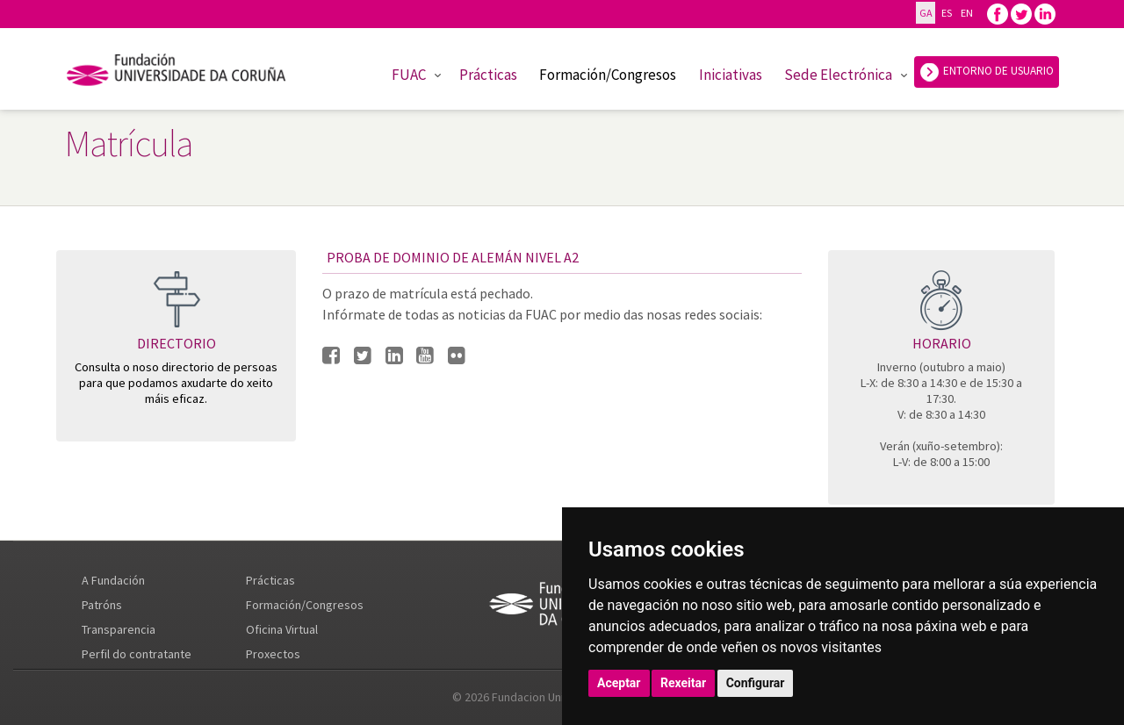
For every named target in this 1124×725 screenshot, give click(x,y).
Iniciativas (730, 74)
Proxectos (273, 654)
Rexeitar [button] (683, 683)
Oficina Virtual (282, 629)
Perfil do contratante (136, 654)
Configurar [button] (755, 683)
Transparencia (118, 629)
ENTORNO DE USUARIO (986, 72)
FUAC (409, 74)
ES (946, 12)
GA (925, 12)
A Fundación (113, 580)
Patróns (102, 605)
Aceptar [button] (619, 683)
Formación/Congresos (607, 74)
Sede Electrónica (838, 74)
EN (966, 12)
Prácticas (488, 74)
